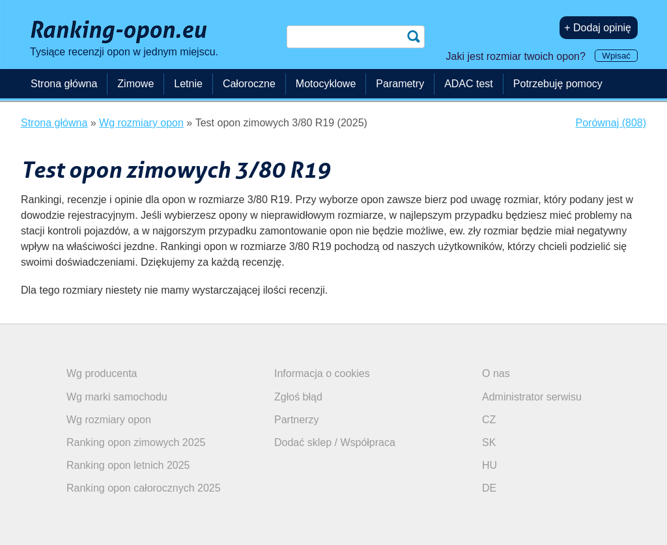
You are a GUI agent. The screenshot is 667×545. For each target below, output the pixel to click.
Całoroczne (249, 83)
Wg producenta (101, 373)
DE (489, 488)
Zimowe (135, 83)
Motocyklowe (326, 83)
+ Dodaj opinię (597, 27)
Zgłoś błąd (298, 396)
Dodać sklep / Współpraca (334, 442)
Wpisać (616, 56)
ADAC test (468, 83)
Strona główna (64, 83)
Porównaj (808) (611, 122)
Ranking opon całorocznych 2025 (143, 488)
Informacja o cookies (322, 373)
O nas (496, 373)
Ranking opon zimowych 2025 (135, 442)
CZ (489, 419)
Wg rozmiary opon (108, 419)
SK (489, 442)
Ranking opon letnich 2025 (128, 465)
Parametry (400, 83)
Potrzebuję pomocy (558, 83)
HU (489, 465)
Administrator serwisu (532, 396)
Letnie (188, 83)
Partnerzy (296, 419)
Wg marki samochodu (116, 396)
